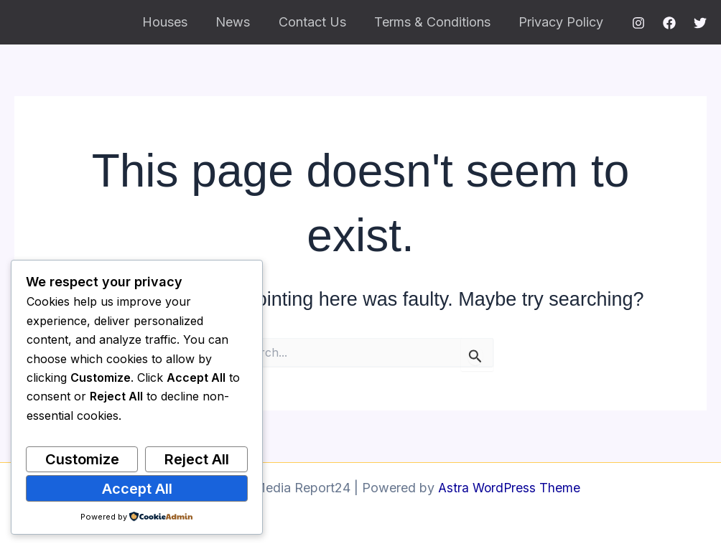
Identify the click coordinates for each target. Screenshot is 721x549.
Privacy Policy (562, 21)
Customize (82, 459)
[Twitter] (700, 23)
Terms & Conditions (436, 21)
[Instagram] (638, 23)
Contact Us (318, 21)
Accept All (137, 488)
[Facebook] (669, 23)
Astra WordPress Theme (509, 487)
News (241, 21)
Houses (175, 21)
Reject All (196, 459)
